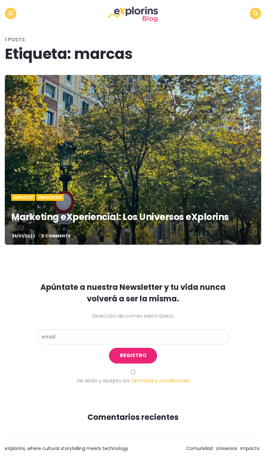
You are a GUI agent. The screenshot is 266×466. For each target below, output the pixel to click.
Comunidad (199, 448)
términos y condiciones (160, 380)
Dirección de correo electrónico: (133, 316)
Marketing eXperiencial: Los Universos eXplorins (120, 217)
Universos (50, 197)
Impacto (23, 197)
